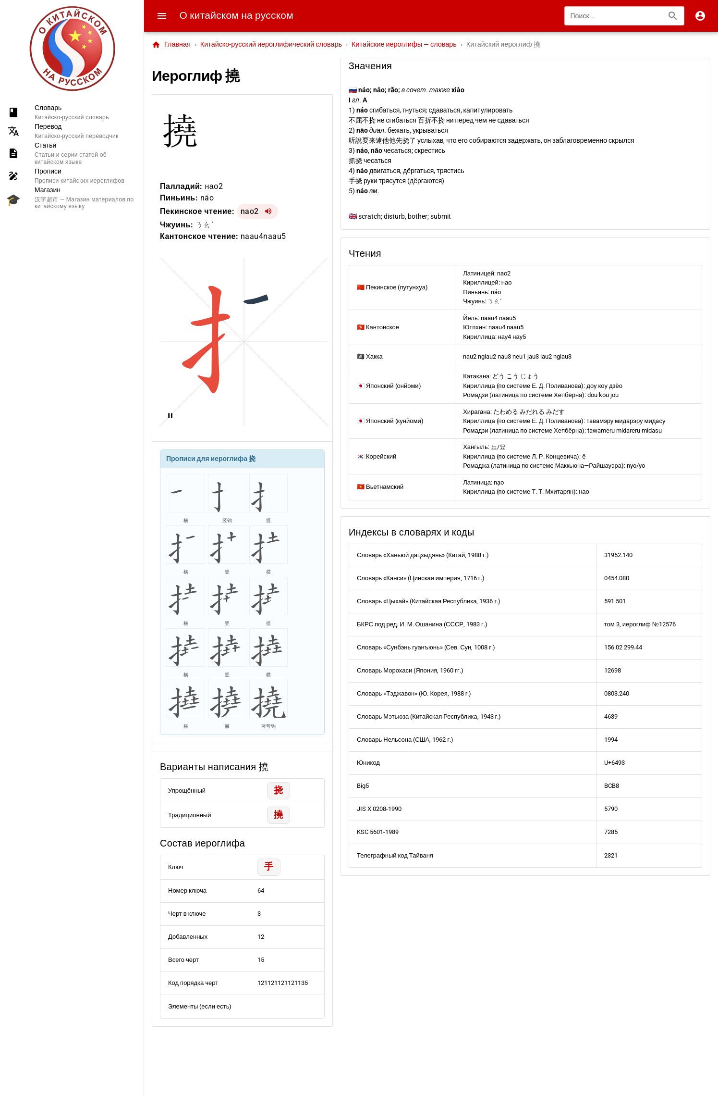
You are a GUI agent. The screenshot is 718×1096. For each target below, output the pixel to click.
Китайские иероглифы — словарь (404, 44)
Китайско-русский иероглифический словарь (271, 44)
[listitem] (72, 112)
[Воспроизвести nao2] (268, 211)
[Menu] (162, 16)
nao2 (250, 211)
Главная (171, 44)
